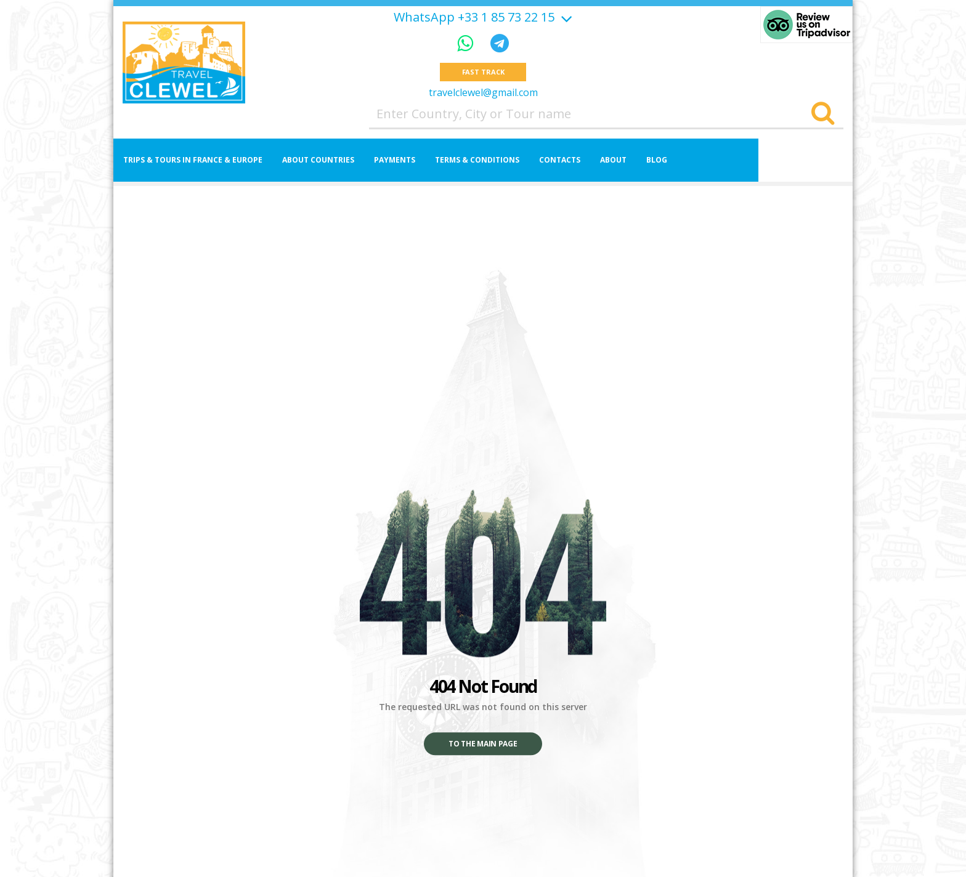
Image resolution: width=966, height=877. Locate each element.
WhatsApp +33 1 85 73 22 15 (474, 17)
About (613, 160)
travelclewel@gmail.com (483, 93)
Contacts (559, 160)
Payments (394, 160)
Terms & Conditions (477, 160)
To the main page (482, 745)
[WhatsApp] (467, 42)
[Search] (822, 114)
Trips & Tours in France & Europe (192, 160)
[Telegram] (499, 42)
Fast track (483, 72)
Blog (656, 160)
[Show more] (565, 17)
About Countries (318, 160)
